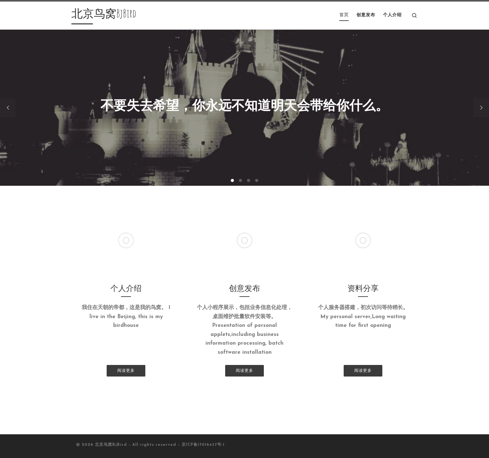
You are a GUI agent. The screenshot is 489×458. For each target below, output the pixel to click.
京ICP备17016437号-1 (203, 445)
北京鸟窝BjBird (111, 445)
